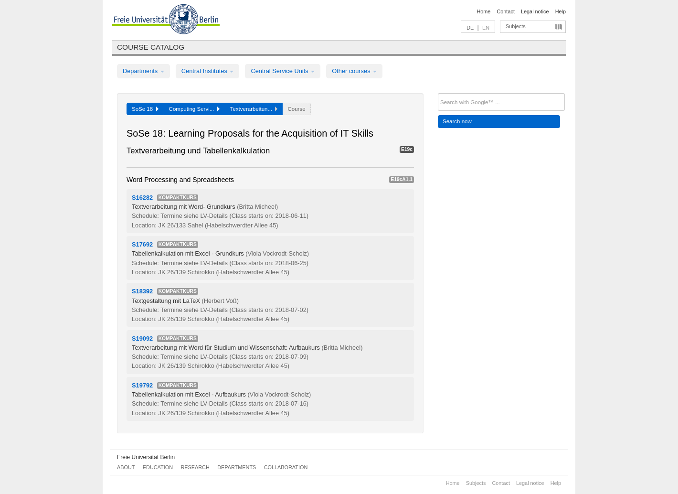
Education (158, 467)
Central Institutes (207, 71)
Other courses (354, 71)
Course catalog (150, 47)
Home (483, 11)
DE (470, 28)
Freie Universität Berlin (146, 457)
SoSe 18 (145, 109)
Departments (143, 71)
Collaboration (286, 467)
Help (560, 11)
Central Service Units (283, 71)
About (126, 467)
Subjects (516, 26)
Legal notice (535, 11)
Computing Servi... (194, 109)
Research (194, 467)
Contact (505, 11)
